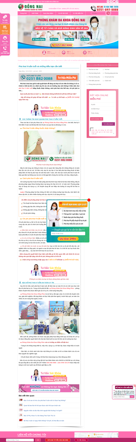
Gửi (132, 396)
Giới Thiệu (35, 13)
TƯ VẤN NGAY (108, 124)
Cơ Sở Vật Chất (63, 13)
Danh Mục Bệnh (48, 13)
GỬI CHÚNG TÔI (96, 119)
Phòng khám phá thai (95, 84)
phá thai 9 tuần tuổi (25, 88)
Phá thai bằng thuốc (94, 73)
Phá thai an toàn (93, 69)
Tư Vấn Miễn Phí (78, 13)
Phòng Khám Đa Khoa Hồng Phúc (56, 122)
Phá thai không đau (94, 77)
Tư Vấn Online (81, 440)
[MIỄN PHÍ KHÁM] (73, 97)
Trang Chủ (23, 13)
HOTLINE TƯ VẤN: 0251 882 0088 (58, 440)
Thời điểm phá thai (94, 80)
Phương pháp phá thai (111, 73)
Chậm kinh (108, 80)
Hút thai (107, 69)
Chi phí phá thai (109, 77)
